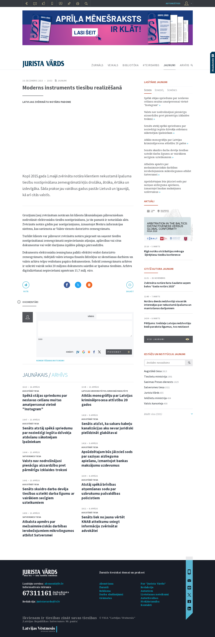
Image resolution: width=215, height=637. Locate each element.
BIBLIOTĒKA (131, 65)
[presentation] (115, 342)
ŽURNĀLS (97, 65)
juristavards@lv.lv (48, 601)
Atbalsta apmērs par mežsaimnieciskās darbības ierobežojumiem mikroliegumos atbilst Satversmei (48, 528)
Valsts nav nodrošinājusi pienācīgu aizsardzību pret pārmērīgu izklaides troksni (44, 465)
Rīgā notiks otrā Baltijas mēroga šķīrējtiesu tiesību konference (164, 252)
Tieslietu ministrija (155, 376)
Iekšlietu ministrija (155, 398)
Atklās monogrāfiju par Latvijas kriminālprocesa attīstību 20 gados (107, 400)
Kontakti (146, 605)
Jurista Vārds (151, 392)
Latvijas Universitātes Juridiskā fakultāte (105, 391)
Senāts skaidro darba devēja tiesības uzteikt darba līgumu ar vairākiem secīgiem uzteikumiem (48, 496)
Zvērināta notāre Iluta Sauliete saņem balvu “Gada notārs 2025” (167, 284)
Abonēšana (106, 583)
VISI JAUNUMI (168, 339)
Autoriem (147, 591)
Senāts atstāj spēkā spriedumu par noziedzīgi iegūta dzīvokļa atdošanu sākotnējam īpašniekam (47, 435)
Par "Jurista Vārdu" (153, 583)
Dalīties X (78, 285)
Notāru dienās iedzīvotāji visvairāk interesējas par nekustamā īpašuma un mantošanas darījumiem (167, 304)
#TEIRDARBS (151, 65)
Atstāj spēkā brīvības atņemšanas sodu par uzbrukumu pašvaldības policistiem (101, 491)
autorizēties (173, 3)
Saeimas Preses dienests (158, 382)
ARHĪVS (184, 65)
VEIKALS (113, 65)
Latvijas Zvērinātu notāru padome (46, 102)
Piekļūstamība (150, 601)
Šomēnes (172, 90)
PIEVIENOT (114, 352)
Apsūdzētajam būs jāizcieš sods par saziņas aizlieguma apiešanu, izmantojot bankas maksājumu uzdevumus (107, 458)
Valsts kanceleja (153, 403)
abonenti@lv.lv (53, 583)
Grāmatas (105, 598)
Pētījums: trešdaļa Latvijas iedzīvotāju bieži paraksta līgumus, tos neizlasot (167, 324)
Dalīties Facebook (67, 285)
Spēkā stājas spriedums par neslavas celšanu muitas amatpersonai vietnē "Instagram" (44, 402)
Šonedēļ (159, 90)
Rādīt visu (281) (168, 414)
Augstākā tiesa (30, 391)
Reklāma (105, 591)
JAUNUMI (170, 65)
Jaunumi (62, 80)
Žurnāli (104, 587)
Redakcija (147, 587)
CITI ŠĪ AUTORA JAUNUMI (158, 268)
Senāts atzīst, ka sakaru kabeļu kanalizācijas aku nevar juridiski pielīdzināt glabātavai (107, 428)
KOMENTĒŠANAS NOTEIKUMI (50, 360)
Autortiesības (149, 598)
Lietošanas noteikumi (155, 594)
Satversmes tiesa (31, 456)
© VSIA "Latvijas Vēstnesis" (117, 617)
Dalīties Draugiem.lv (89, 285)
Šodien (148, 90)
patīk (26, 291)
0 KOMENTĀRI (30, 302)
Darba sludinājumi (111, 594)
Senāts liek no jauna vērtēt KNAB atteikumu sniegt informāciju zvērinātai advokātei (103, 524)
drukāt (130, 291)
